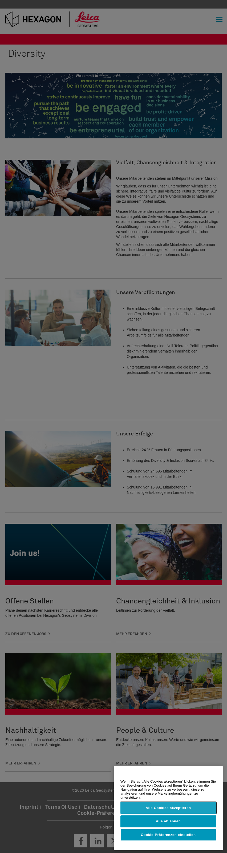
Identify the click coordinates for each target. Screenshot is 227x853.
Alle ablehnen (168, 821)
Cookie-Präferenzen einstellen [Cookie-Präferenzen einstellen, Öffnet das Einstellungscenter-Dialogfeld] (168, 835)
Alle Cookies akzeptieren (168, 808)
